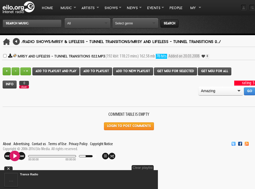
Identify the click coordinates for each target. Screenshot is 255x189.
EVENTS (153, 10)
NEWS (132, 10)
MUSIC (66, 10)
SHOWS (111, 10)
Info (9, 84)
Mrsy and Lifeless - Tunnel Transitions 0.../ (176, 42)
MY (193, 10)
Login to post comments (129, 126)
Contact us (39, 144)
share (24, 87)
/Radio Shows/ (37, 42)
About (7, 144)
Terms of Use (57, 144)
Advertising (21, 144)
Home (47, 8)
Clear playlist (143, 168)
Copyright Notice (101, 144)
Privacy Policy (78, 144)
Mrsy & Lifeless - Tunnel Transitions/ (91, 42)
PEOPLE (175, 8)
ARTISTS (88, 10)
